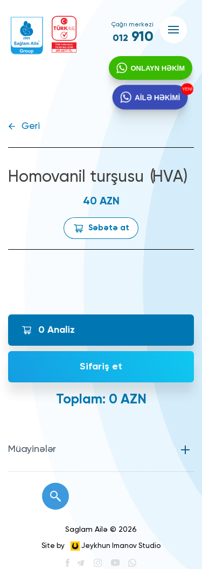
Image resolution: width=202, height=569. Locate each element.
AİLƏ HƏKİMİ (157, 99)
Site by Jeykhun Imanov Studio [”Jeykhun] (101, 546)
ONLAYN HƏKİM (156, 69)
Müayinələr (32, 449)
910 (133, 37)
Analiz (56, 330)
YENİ (185, 90)
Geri (31, 126)
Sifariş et (101, 367)
